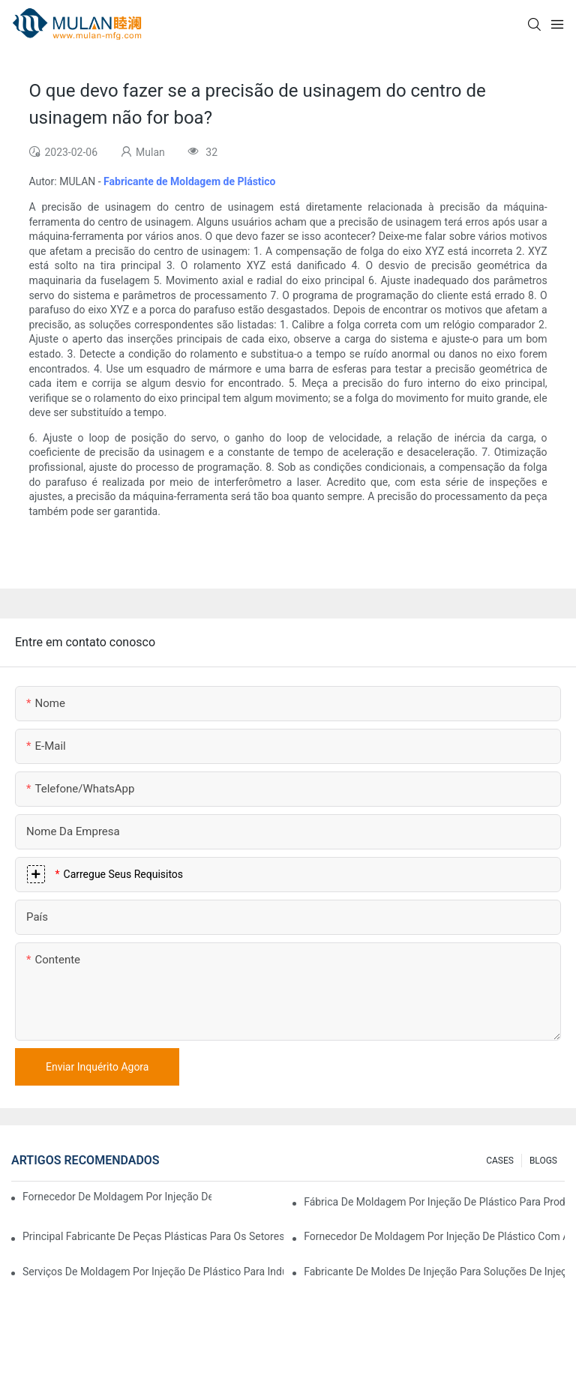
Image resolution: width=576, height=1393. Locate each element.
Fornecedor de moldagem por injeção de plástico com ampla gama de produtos (434, 1236)
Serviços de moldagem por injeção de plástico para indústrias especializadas (153, 1272)
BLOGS (543, 1160)
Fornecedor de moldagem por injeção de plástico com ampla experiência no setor (117, 1197)
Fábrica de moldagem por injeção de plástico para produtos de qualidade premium (434, 1202)
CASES (500, 1160)
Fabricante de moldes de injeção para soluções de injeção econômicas (434, 1272)
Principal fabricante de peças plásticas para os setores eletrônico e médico (153, 1236)
